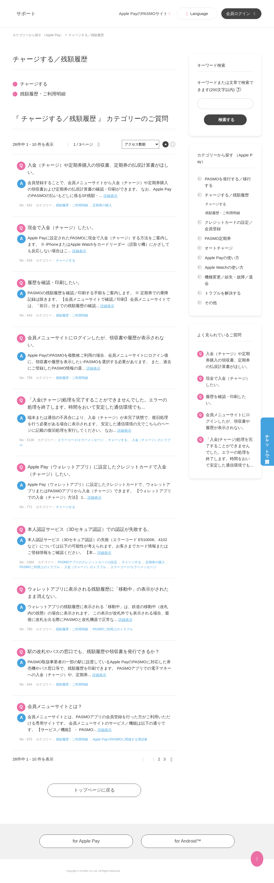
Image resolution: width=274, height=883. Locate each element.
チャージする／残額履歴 (227, 195)
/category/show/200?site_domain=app (199, 267)
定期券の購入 (102, 205)
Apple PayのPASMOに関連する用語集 (120, 739)
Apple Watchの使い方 (224, 267)
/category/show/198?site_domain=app (199, 248)
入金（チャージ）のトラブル (85, 567)
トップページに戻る (94, 790)
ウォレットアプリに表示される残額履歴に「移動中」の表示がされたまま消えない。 (98, 593)
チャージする (215, 204)
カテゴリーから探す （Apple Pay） (38, 35)
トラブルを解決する (223, 293)
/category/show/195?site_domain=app (199, 195)
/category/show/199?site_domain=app (199, 258)
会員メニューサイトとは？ (55, 706)
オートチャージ (219, 248)
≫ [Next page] (173, 759)
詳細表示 (110, 196)
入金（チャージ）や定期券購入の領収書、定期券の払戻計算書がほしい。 (228, 360)
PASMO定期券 (218, 238)
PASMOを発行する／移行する (228, 182)
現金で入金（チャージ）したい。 (228, 381)
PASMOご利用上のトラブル (40, 567)
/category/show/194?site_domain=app (199, 179)
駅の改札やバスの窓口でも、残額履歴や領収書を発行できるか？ (93, 651)
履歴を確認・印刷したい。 (226, 399)
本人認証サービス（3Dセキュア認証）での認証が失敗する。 (90, 529)
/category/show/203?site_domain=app (199, 303)
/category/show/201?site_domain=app (199, 277)
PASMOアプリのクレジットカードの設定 (87, 562)
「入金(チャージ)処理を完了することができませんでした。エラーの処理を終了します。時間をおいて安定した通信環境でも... (229, 452)
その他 (211, 302)
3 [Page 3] (164, 759)
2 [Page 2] (159, 759)
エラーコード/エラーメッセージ (81, 440)
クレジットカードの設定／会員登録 (229, 225)
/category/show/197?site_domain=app (199, 238)
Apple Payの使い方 (222, 257)
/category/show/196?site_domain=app (199, 222)
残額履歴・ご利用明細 (222, 213)
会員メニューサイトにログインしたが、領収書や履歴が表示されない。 (228, 421)
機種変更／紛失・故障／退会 (229, 280)
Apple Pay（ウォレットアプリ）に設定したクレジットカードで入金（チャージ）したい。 (97, 470)
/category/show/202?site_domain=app (199, 293)
